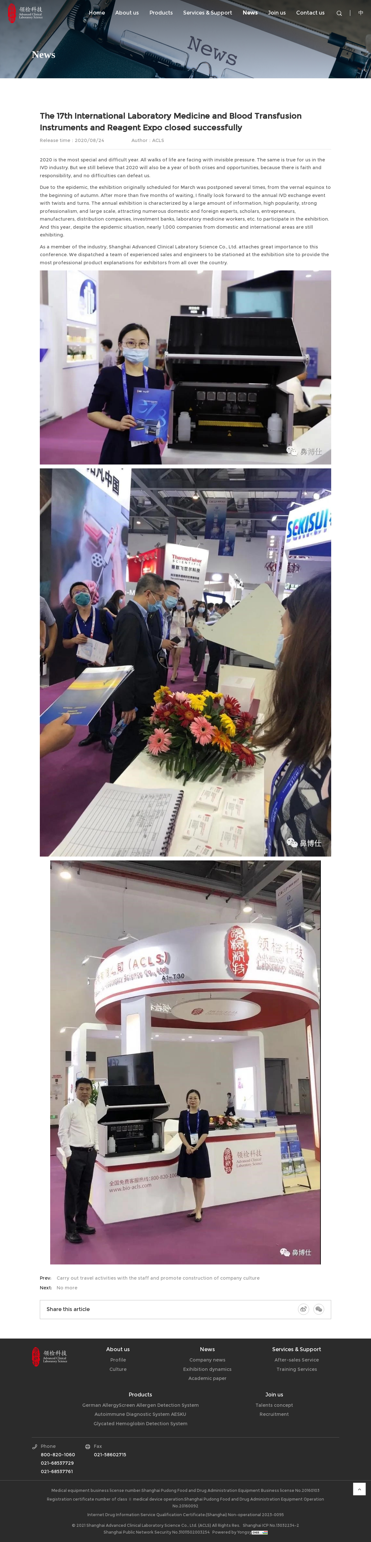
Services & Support (207, 13)
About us (127, 13)
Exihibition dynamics (127, 91)
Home (97, 13)
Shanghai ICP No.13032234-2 (271, 1525)
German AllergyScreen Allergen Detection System (140, 1405)
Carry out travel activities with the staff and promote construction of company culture (158, 1278)
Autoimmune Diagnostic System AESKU (140, 1414)
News (250, 13)
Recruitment (274, 1414)
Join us (277, 13)
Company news (51, 91)
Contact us (310, 13)
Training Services (296, 1369)
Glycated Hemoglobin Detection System (140, 1424)
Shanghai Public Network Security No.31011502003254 (157, 1532)
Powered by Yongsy (232, 1532)
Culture (118, 1369)
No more (67, 1288)
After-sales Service (297, 1360)
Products (161, 13)
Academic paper (207, 1378)
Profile (118, 1360)
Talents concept (274, 1405)
